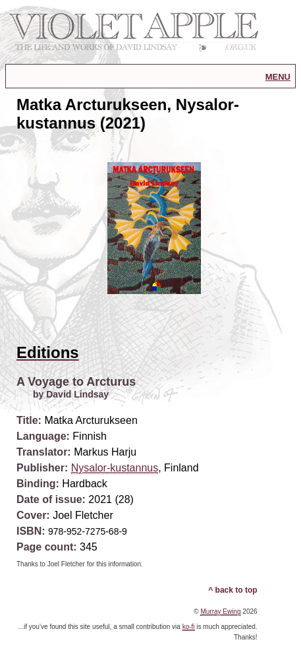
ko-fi (188, 626)
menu (277, 75)
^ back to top (232, 590)
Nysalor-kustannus (115, 467)
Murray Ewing (220, 611)
